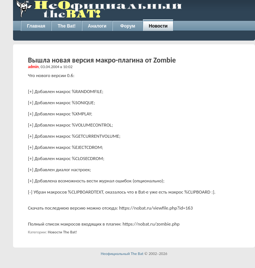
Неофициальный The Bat (122, 253)
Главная (36, 26)
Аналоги (97, 26)
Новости (158, 26)
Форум (127, 26)
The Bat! (67, 26)
